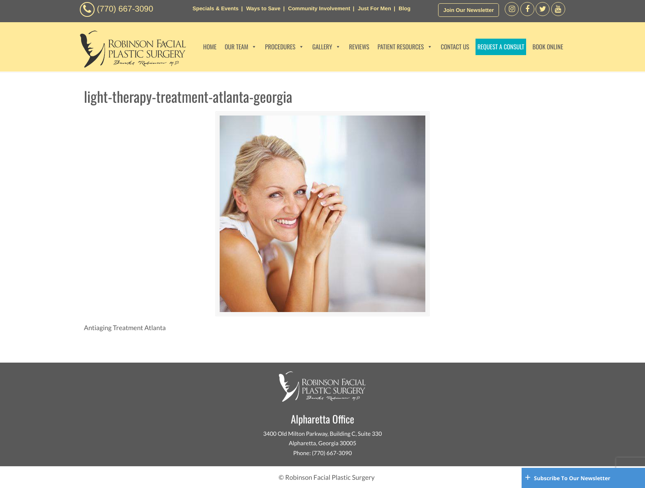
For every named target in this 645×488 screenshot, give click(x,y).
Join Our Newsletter (468, 10)
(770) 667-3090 (125, 9)
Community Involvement (319, 8)
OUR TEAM (241, 47)
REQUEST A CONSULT (501, 46)
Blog (405, 8)
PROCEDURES (284, 47)
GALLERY (326, 47)
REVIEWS (359, 46)
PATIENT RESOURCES (405, 47)
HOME (210, 46)
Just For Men (374, 8)
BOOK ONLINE (547, 46)
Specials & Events (216, 8)
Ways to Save (263, 8)
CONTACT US (455, 46)
